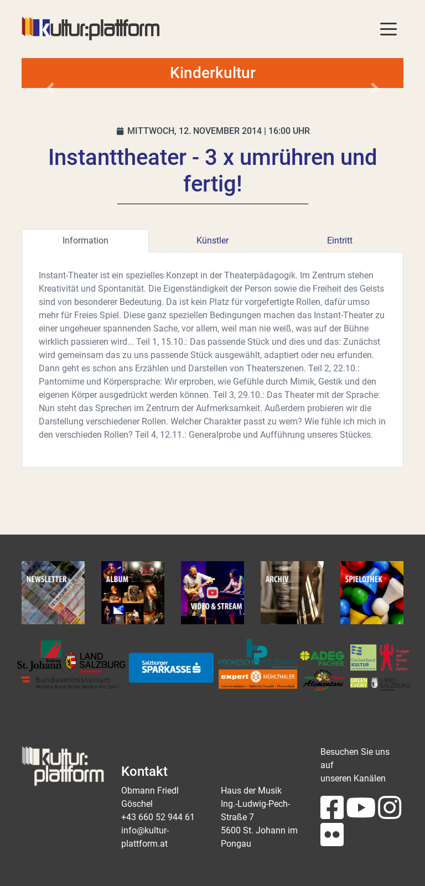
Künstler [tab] (212, 240)
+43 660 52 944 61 (158, 817)
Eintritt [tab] (340, 240)
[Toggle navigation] (388, 28)
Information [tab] (85, 240)
